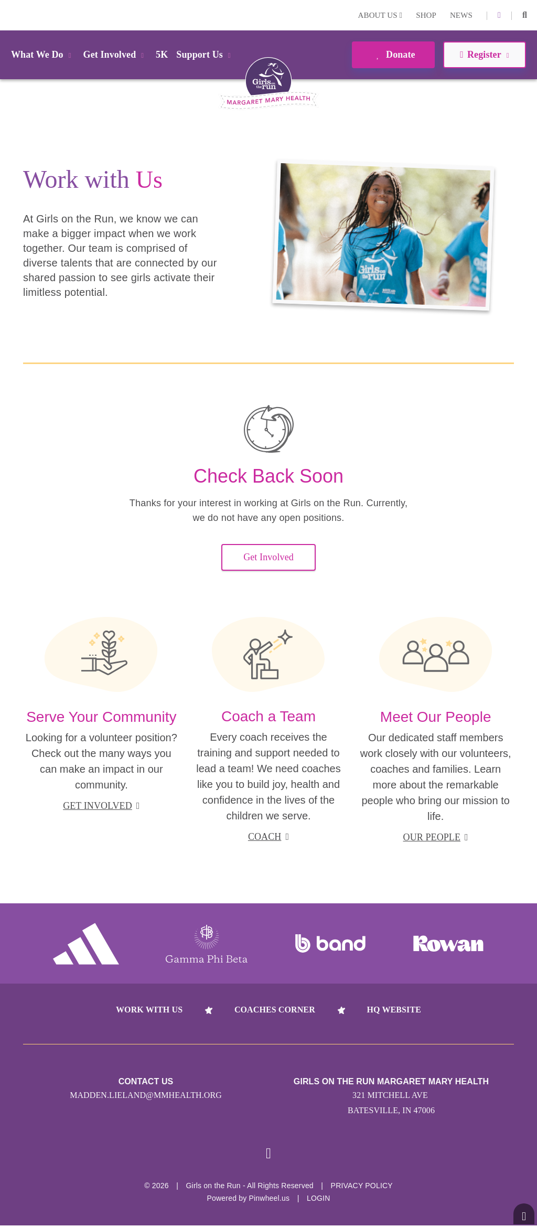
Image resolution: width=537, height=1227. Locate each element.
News (461, 15)
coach (268, 836)
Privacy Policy (362, 1187)
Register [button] (484, 54)
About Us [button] (380, 15)
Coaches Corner (274, 1009)
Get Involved (268, 557)
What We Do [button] (43, 54)
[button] (524, 15)
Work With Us (149, 1009)
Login (10, 14)
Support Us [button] (205, 54)
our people (435, 837)
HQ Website (394, 1009)
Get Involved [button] (115, 54)
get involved (101, 806)
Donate (393, 54)
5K (162, 54)
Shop (426, 15)
